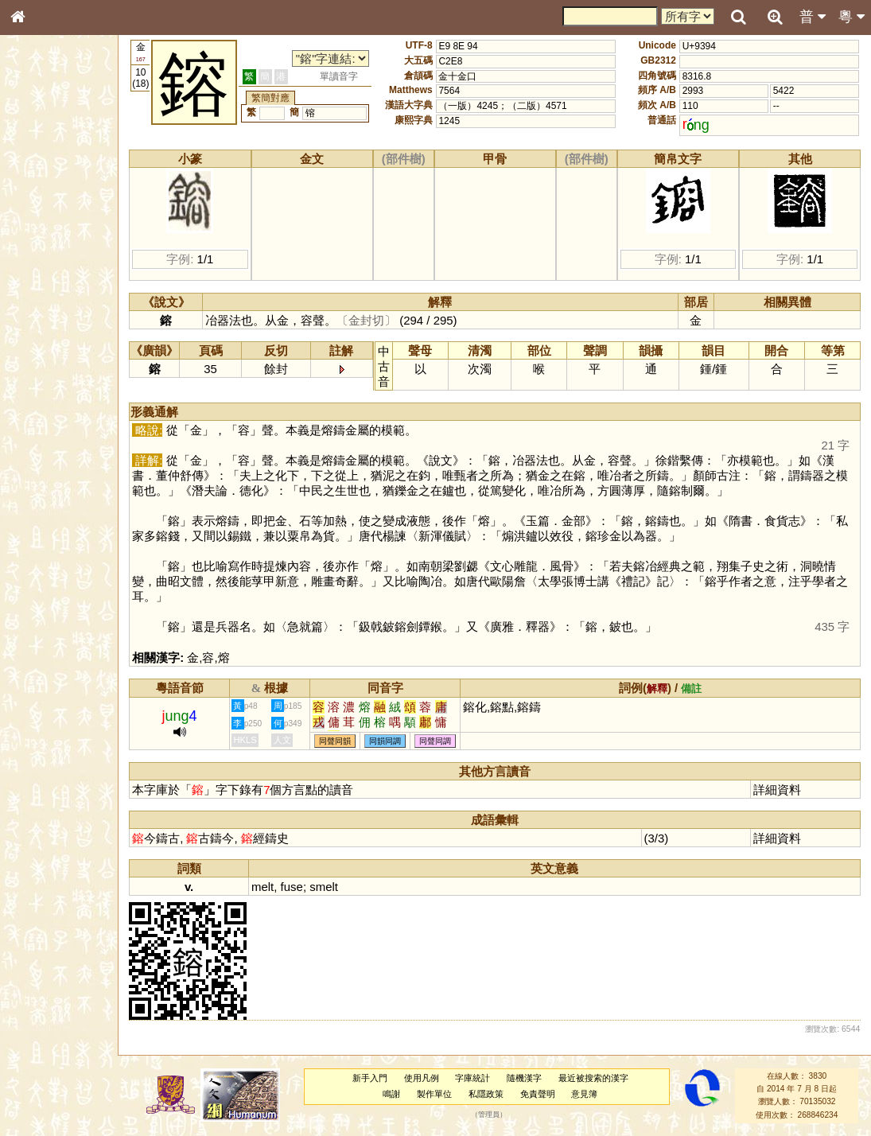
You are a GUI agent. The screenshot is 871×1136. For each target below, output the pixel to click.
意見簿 (593, 1094)
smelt (343, 886)
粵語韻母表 (44, 347)
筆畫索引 (39, 228)
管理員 (496, 1114)
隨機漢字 (532, 1078)
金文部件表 (44, 259)
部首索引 (39, 213)
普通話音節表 (48, 441)
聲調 (75, 426)
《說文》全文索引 (58, 499)
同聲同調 (454, 741)
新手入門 (377, 1078)
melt (281, 886)
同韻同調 (404, 741)
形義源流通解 (48, 274)
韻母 (54, 426)
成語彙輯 (39, 529)
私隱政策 (493, 1094)
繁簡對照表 (44, 544)
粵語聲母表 (44, 331)
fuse (310, 886)
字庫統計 (481, 1078)
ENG (70, 175)
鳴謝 (400, 1094)
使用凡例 (429, 1078)
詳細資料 (780, 789)
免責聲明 (545, 1094)
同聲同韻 (354, 741)
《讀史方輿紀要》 (58, 514)
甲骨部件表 (44, 243)
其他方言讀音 (48, 456)
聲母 (31, 426)
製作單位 (443, 1094)
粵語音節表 (44, 316)
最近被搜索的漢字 (602, 1078)
